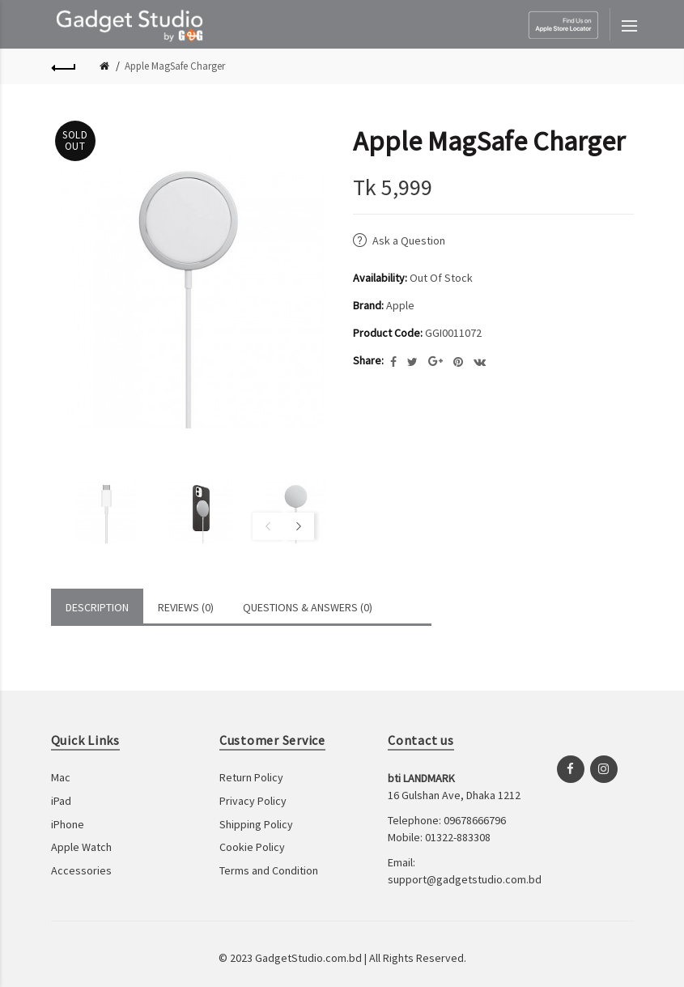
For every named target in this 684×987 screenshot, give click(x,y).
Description (97, 607)
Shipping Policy (256, 824)
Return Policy (251, 777)
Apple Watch (81, 847)
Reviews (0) (186, 607)
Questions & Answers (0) (307, 607)
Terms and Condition (268, 870)
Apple (400, 305)
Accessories (81, 870)
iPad (61, 800)
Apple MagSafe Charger (175, 66)
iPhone (67, 824)
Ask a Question (408, 240)
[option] (94, 512)
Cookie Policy (252, 847)
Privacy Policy (253, 800)
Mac (60, 777)
